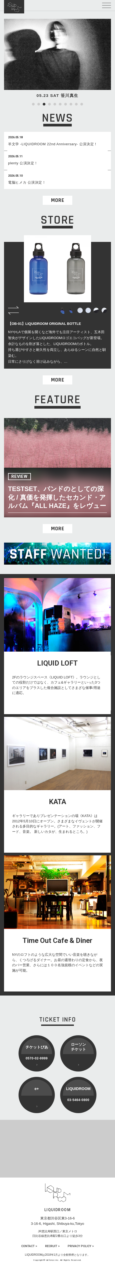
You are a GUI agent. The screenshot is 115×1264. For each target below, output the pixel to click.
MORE (57, 200)
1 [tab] (33, 104)
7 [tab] (65, 104)
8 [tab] (71, 104)
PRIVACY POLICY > (81, 1246)
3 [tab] (44, 104)
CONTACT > (29, 1246)
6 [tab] (60, 104)
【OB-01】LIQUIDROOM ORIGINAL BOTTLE (44, 324)
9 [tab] (76, 104)
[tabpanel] (57, 59)
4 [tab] (49, 104)
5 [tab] (54, 104)
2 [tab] (38, 104)
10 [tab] (81, 104)
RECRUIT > (52, 1246)
